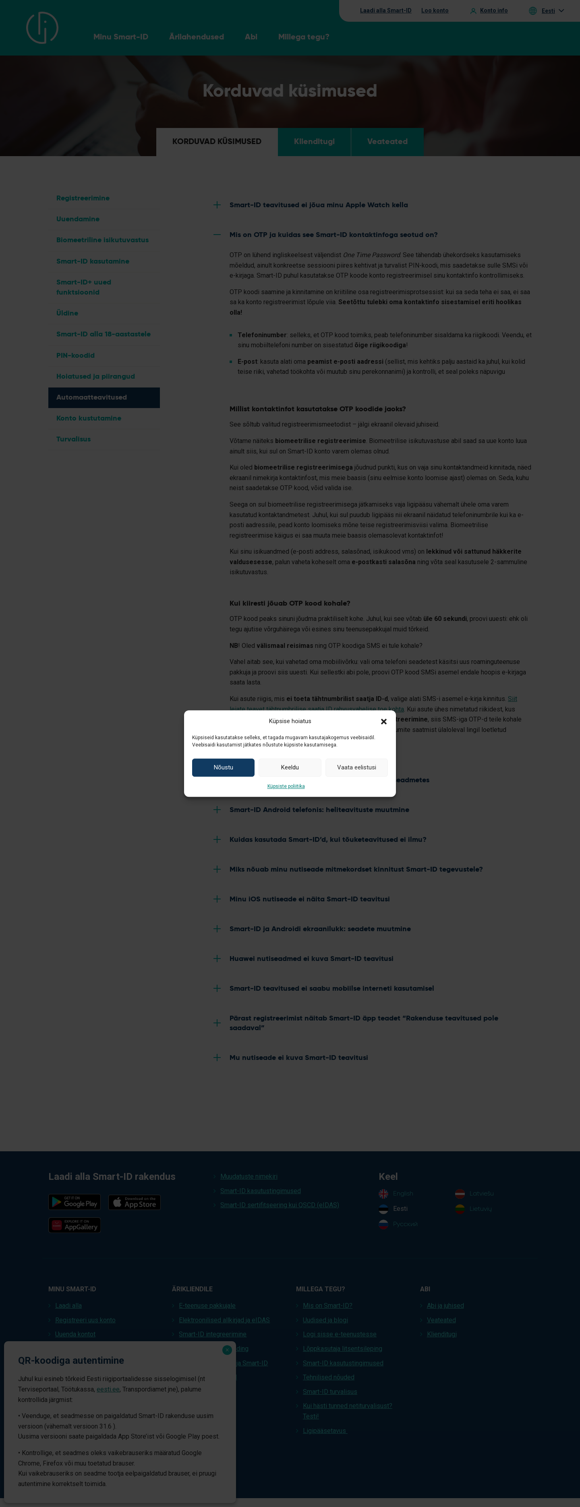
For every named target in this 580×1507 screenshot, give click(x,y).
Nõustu (223, 767)
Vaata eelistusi (356, 767)
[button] (384, 721)
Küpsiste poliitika (286, 786)
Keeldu (290, 767)
